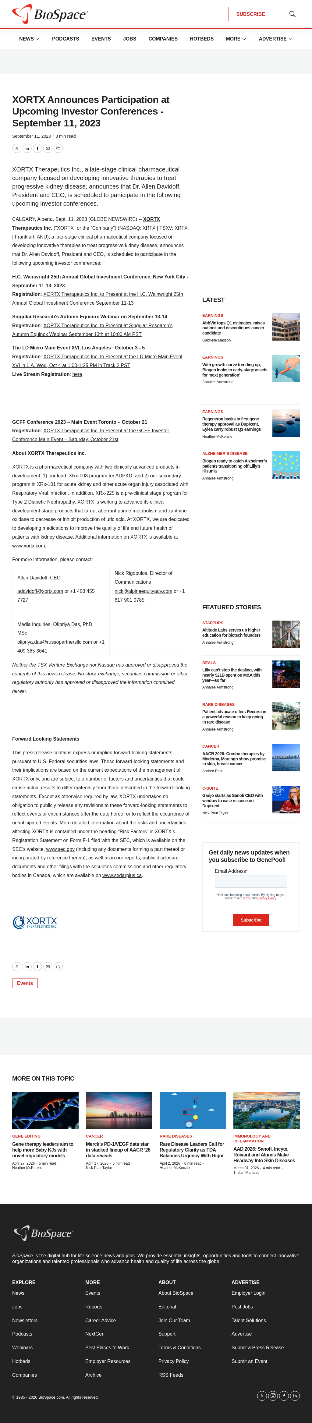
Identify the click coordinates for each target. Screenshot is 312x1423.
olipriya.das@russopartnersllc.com (54, 642)
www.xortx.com (28, 545)
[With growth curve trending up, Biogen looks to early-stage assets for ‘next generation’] (286, 368)
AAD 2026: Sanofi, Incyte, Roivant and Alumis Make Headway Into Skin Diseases (264, 1154)
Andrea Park (212, 771)
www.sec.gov (60, 849)
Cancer (210, 746)
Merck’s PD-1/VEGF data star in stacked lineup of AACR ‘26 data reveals (118, 1150)
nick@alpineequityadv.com (143, 591)
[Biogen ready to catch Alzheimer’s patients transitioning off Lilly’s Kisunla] (286, 465)
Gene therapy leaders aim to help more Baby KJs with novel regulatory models (42, 1150)
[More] (37, 39)
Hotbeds (202, 38)
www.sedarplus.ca (122, 875)
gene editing (26, 1136)
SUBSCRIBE (250, 14)
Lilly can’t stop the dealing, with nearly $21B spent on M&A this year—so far (232, 675)
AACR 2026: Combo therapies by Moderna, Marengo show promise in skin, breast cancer (234, 758)
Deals (209, 662)
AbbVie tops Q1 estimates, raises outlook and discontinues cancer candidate (233, 328)
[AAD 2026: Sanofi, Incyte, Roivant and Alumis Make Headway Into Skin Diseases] (266, 1110)
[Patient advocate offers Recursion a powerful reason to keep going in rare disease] (286, 716)
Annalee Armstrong (217, 382)
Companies (163, 38)
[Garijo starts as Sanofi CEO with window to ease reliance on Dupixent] (286, 799)
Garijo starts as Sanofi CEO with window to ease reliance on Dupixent (232, 800)
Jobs (129, 38)
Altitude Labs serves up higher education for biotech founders (231, 633)
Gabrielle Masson (216, 340)
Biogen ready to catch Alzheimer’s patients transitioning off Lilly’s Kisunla (234, 466)
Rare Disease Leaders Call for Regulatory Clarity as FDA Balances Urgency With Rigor (192, 1150)
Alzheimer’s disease (225, 453)
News (26, 38)
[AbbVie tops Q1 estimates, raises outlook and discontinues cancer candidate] (286, 327)
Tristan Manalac (246, 1172)
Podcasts (65, 38)
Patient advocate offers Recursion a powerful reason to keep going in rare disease (234, 716)
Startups (212, 623)
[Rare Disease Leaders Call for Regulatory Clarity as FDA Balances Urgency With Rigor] (193, 1110)
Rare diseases (218, 704)
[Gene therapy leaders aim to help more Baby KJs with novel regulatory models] (45, 1110)
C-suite (210, 788)
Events (101, 38)
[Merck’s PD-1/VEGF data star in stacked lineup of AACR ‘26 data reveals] (119, 1110)
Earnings (212, 315)
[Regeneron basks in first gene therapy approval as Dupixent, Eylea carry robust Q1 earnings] (286, 423)
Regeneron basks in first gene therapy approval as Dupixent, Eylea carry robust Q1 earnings (231, 424)
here (77, 374)
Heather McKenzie (217, 436)
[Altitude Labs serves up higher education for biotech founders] (286, 634)
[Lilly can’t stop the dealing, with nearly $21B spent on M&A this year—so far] (286, 674)
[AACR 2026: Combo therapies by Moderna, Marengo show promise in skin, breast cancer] (286, 757)
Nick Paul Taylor (215, 813)
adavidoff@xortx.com (40, 591)
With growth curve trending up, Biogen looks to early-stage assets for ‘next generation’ (234, 369)
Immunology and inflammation (252, 1138)
